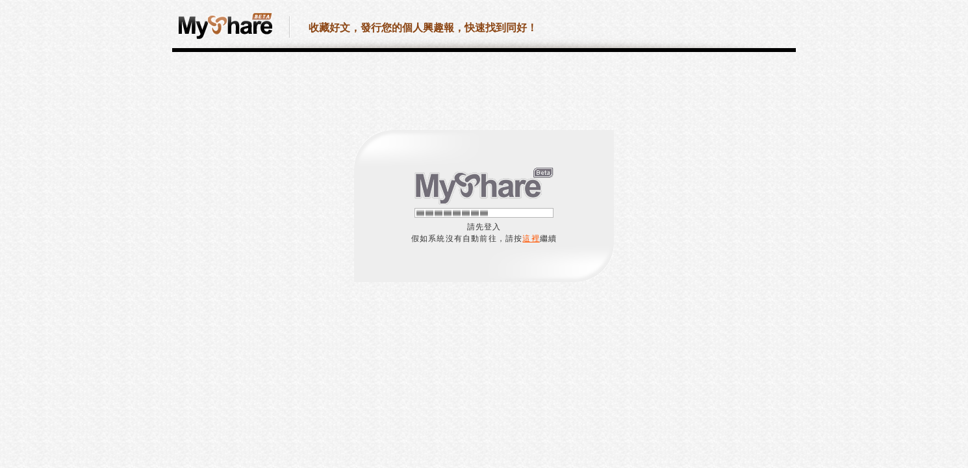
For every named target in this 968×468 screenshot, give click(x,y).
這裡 (530, 238)
